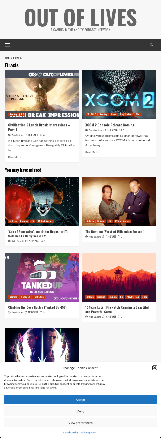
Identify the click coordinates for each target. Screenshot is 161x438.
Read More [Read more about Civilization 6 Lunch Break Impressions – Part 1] (14, 157)
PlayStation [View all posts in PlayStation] (126, 114)
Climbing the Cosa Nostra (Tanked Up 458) (37, 307)
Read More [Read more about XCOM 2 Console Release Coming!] (91, 151)
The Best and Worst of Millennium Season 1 (114, 231)
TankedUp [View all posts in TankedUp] (38, 297)
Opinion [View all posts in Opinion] (24, 221)
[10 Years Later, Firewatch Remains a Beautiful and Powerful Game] (119, 277)
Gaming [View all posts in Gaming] (13, 114)
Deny (80, 411)
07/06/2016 (112, 130)
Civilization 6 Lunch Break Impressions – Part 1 (39, 127)
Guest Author (95, 130)
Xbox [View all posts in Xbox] (138, 114)
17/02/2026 (110, 236)
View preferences (80, 423)
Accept (80, 400)
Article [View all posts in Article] (13, 221)
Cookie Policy (70, 432)
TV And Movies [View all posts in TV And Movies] (45, 221)
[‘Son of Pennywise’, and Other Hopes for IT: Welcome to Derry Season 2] (42, 201)
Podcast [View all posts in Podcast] (25, 297)
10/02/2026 (110, 316)
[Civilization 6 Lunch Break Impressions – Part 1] (42, 94)
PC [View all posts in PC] (22, 114)
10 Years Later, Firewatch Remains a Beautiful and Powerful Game (117, 309)
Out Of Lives (80, 16)
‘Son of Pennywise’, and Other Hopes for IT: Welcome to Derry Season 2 (38, 233)
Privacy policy (88, 432)
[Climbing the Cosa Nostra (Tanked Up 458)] (42, 277)
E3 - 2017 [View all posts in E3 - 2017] (91, 114)
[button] (155, 368)
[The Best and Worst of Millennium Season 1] (119, 201)
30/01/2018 (33, 135)
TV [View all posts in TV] (32, 221)
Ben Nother (17, 135)
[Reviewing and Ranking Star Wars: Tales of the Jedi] (42, 353)
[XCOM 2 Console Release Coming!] (119, 94)
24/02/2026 (34, 241)
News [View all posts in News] (113, 114)
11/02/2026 (33, 312)
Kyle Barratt (17, 241)
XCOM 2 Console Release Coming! (110, 124)
